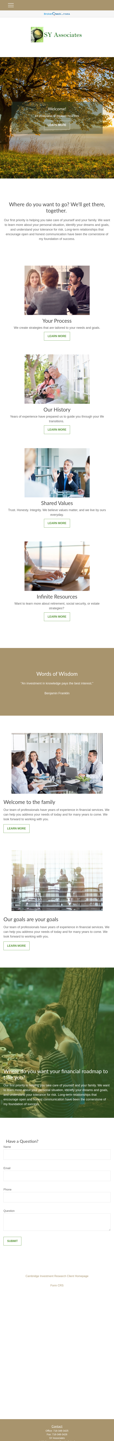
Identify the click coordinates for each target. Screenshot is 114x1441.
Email (6, 1168)
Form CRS (57, 1285)
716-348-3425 (60, 1430)
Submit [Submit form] (12, 1241)
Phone (7, 1189)
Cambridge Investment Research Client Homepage (57, 1276)
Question (9, 1210)
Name (7, 1146)
